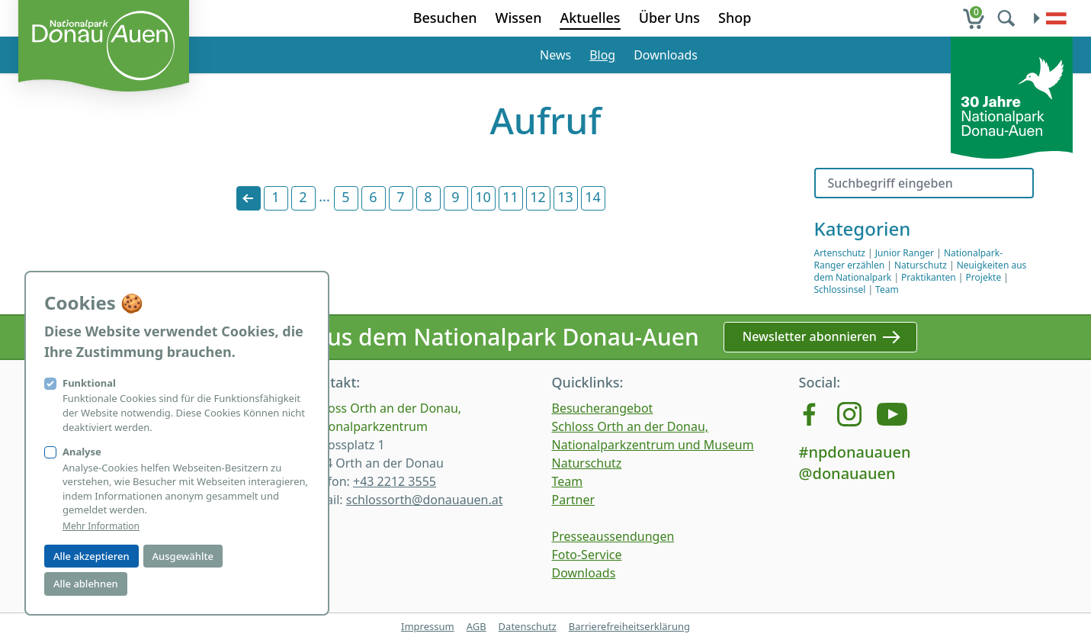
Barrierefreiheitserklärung (629, 626)
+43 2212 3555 (394, 481)
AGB (476, 626)
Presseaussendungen (613, 536)
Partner (573, 499)
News (555, 55)
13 (565, 197)
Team (887, 289)
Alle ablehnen (85, 583)
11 (510, 197)
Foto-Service (587, 554)
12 (538, 197)
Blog (602, 55)
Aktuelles (590, 17)
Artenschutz (839, 252)
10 (483, 197)
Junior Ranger (904, 252)
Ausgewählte (182, 556)
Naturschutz (920, 265)
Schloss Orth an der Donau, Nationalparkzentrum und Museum (653, 435)
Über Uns (669, 17)
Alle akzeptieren (91, 556)
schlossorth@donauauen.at (424, 499)
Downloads (666, 55)
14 (593, 197)
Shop (734, 17)
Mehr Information (101, 526)
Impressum (427, 626)
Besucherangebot (602, 408)
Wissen (519, 17)
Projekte (984, 277)
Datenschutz (528, 626)
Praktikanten (928, 277)
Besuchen (445, 17)
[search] (1008, 18)
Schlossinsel (840, 289)
